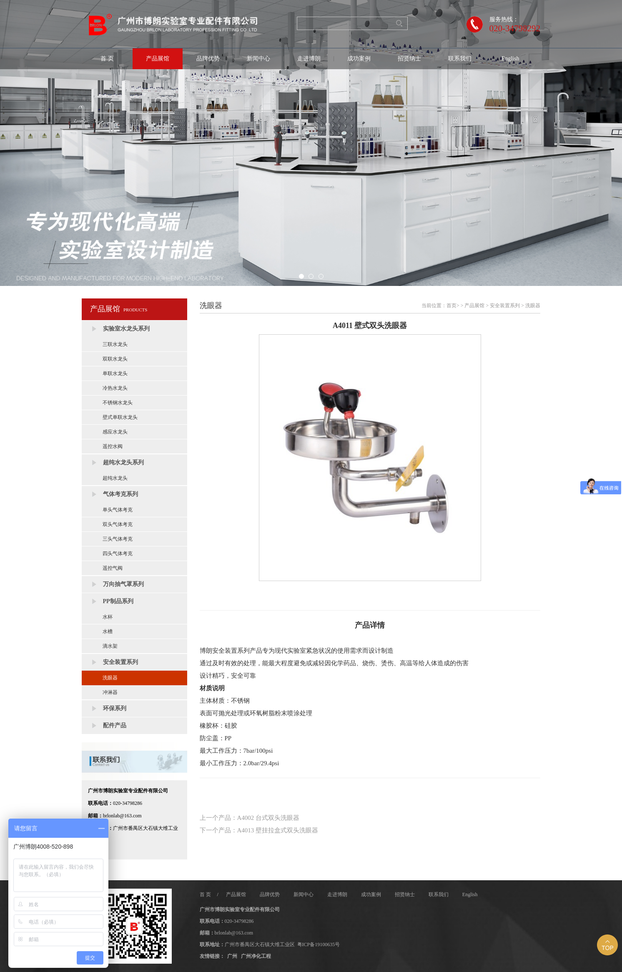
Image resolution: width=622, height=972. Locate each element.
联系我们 (460, 58)
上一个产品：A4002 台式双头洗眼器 (250, 817)
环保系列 (114, 708)
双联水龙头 (115, 359)
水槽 (108, 631)
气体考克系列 (120, 494)
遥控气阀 (113, 568)
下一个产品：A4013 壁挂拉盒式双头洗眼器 (259, 830)
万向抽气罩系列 (123, 584)
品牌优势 (208, 58)
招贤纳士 (409, 58)
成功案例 (359, 58)
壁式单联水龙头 (120, 417)
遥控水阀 (113, 446)
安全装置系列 (120, 662)
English (510, 58)
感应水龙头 (115, 432)
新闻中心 (258, 58)
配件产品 (114, 725)
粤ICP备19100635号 (318, 944)
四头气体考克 (118, 553)
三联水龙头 (115, 344)
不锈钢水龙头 (118, 403)
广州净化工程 (256, 956)
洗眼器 (110, 678)
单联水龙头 (115, 373)
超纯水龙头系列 (123, 462)
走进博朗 (309, 58)
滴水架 (110, 646)
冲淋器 (110, 692)
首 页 (107, 58)
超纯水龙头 (115, 478)
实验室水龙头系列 (126, 329)
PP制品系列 (118, 601)
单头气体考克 (118, 510)
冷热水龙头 (115, 388)
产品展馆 (157, 58)
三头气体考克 (118, 539)
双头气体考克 (118, 524)
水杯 (108, 617)
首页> (452, 305)
